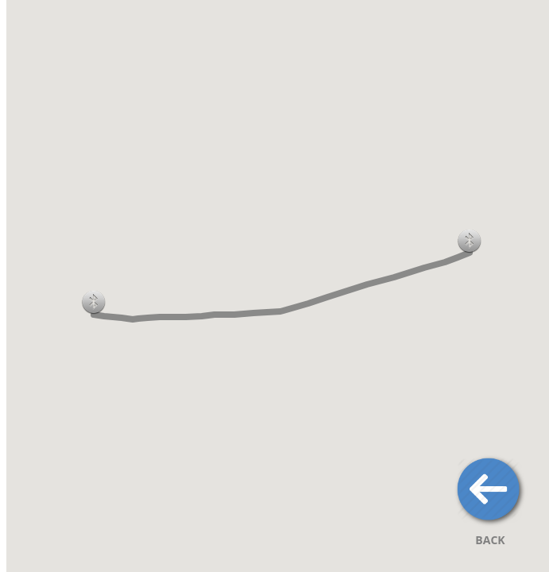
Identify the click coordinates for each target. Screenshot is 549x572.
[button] (469, 240)
